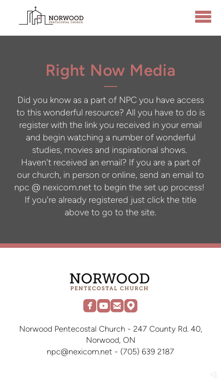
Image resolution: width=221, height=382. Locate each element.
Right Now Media (110, 70)
